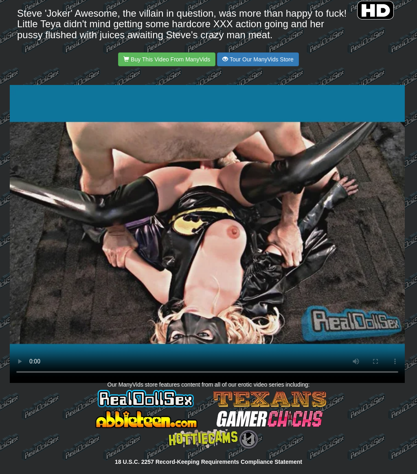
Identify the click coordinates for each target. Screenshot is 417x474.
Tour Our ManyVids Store (258, 59)
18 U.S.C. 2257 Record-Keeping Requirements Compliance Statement (208, 462)
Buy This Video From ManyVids (166, 59)
